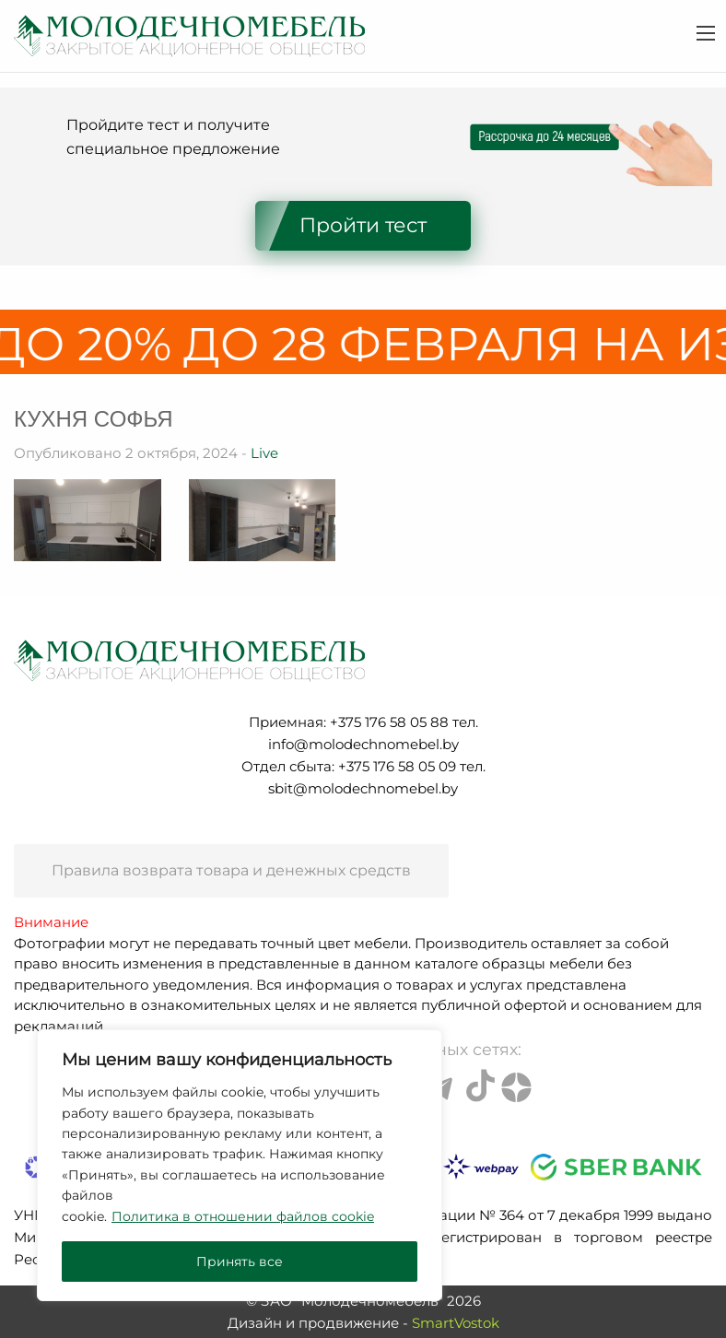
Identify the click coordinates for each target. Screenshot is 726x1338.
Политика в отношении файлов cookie (242, 1216)
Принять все (239, 1261)
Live (264, 453)
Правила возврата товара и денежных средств (231, 870)
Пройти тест (363, 225)
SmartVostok (455, 1323)
